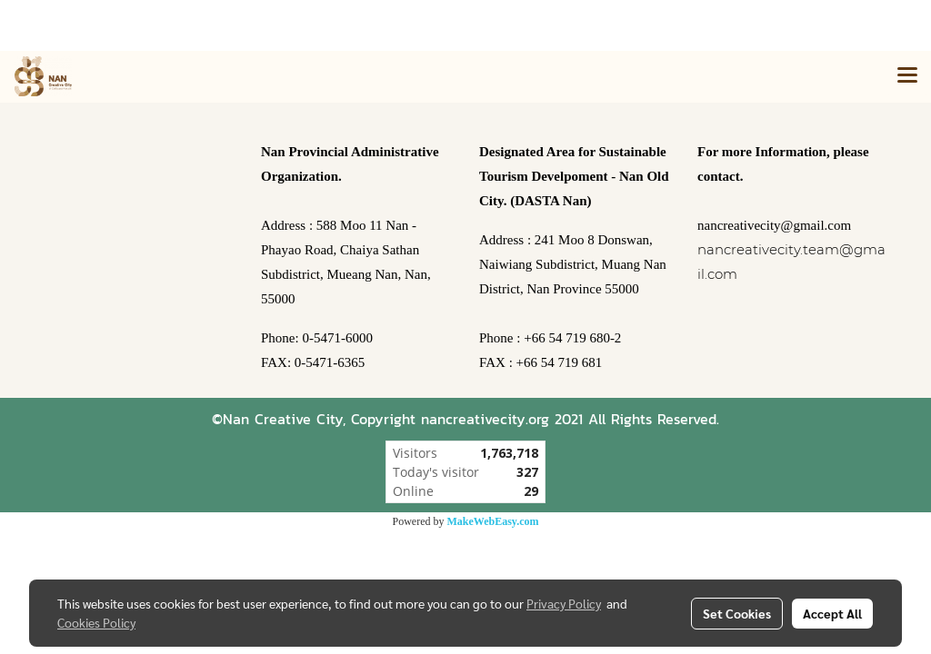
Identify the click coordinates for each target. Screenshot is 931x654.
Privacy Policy (563, 603)
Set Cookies (737, 613)
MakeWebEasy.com (493, 521)
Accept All (832, 613)
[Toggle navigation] (907, 76)
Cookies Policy (96, 622)
